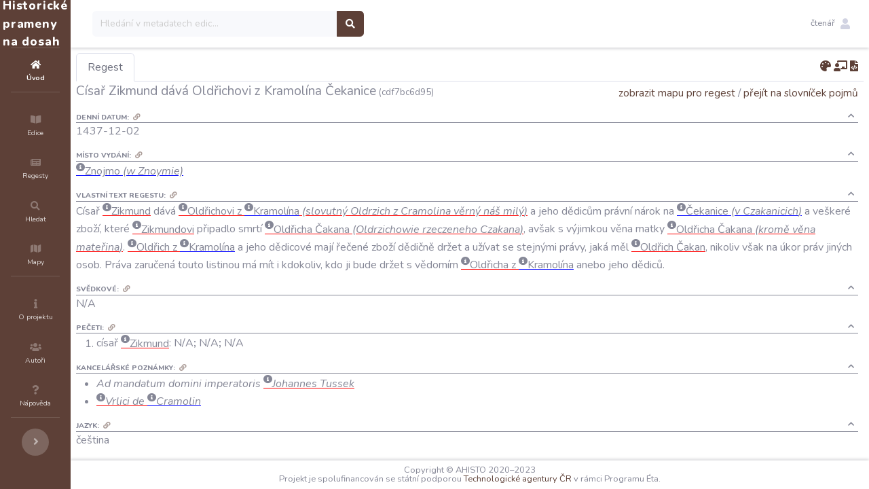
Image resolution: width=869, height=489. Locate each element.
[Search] (296, 24)
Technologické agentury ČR (558, 479)
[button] (830, 24)
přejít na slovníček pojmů (800, 93)
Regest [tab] (186, 67)
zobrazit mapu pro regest (676, 93)
